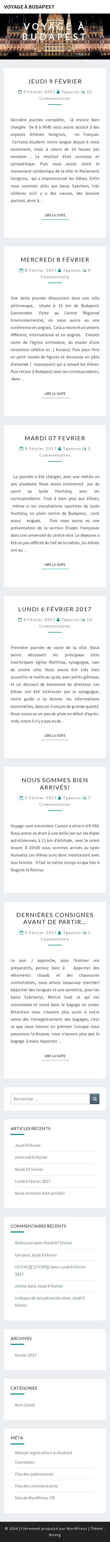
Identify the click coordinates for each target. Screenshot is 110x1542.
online (21, 1286)
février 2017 (26, 1355)
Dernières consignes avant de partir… (55, 918)
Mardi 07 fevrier (55, 438)
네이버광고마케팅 (32, 1266)
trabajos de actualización (38, 1298)
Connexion (25, 1462)
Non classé (25, 1404)
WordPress (77, 1528)
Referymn (24, 1242)
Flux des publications (34, 1474)
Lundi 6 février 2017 (55, 609)
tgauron (71, 91)
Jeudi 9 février (55, 81)
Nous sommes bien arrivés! (55, 783)
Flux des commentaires (36, 1486)
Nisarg (55, 1534)
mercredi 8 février (55, 259)
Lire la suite (57, 214)
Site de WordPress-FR (35, 1497)
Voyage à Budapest (29, 6)
